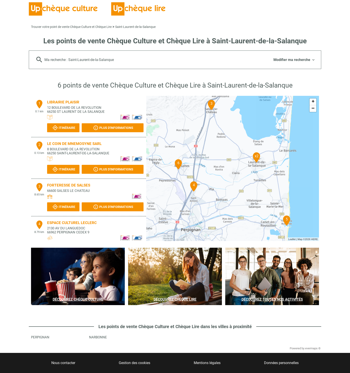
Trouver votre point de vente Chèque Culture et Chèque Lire (71, 27)
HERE (314, 239)
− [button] (313, 108)
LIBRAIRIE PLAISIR (63, 102)
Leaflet (292, 239)
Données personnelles (281, 363)
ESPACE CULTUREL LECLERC (72, 222)
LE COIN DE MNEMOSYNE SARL (74, 143)
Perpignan (40, 337)
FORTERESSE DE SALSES (68, 185)
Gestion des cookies (134, 363)
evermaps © (313, 348)
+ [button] (313, 101)
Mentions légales (207, 363)
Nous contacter (63, 363)
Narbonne (98, 337)
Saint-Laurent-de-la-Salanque (135, 27)
